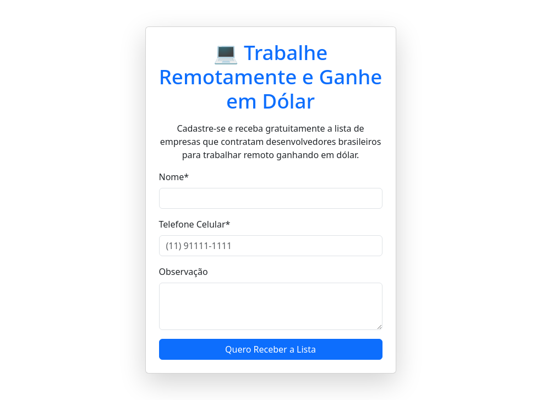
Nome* (174, 177)
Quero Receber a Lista (270, 349)
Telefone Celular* (195, 224)
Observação (183, 272)
